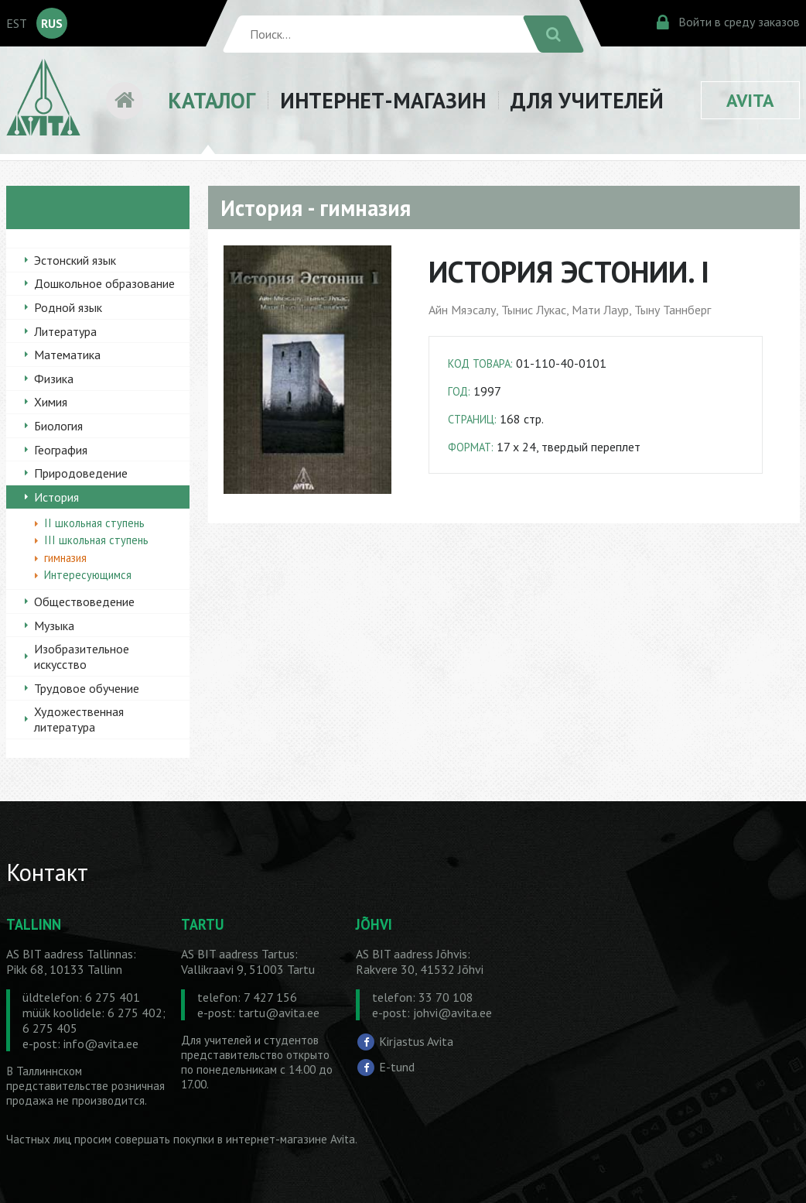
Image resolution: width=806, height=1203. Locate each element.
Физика (53, 378)
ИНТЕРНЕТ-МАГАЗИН (383, 100)
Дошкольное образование (104, 283)
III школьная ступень (96, 540)
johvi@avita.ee (452, 1012)
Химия (50, 402)
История (56, 497)
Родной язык (68, 307)
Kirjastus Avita (416, 1041)
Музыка (54, 625)
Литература (65, 331)
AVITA (750, 100)
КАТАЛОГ (211, 100)
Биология (58, 426)
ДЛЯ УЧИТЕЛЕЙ (587, 100)
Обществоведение (84, 601)
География (60, 450)
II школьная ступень (94, 523)
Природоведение (81, 473)
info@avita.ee (100, 1043)
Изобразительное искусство (81, 656)
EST (16, 23)
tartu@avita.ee (278, 1012)
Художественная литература (79, 719)
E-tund (397, 1066)
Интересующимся (87, 574)
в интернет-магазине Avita (286, 1139)
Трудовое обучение (86, 688)
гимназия (65, 557)
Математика (67, 354)
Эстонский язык (75, 260)
